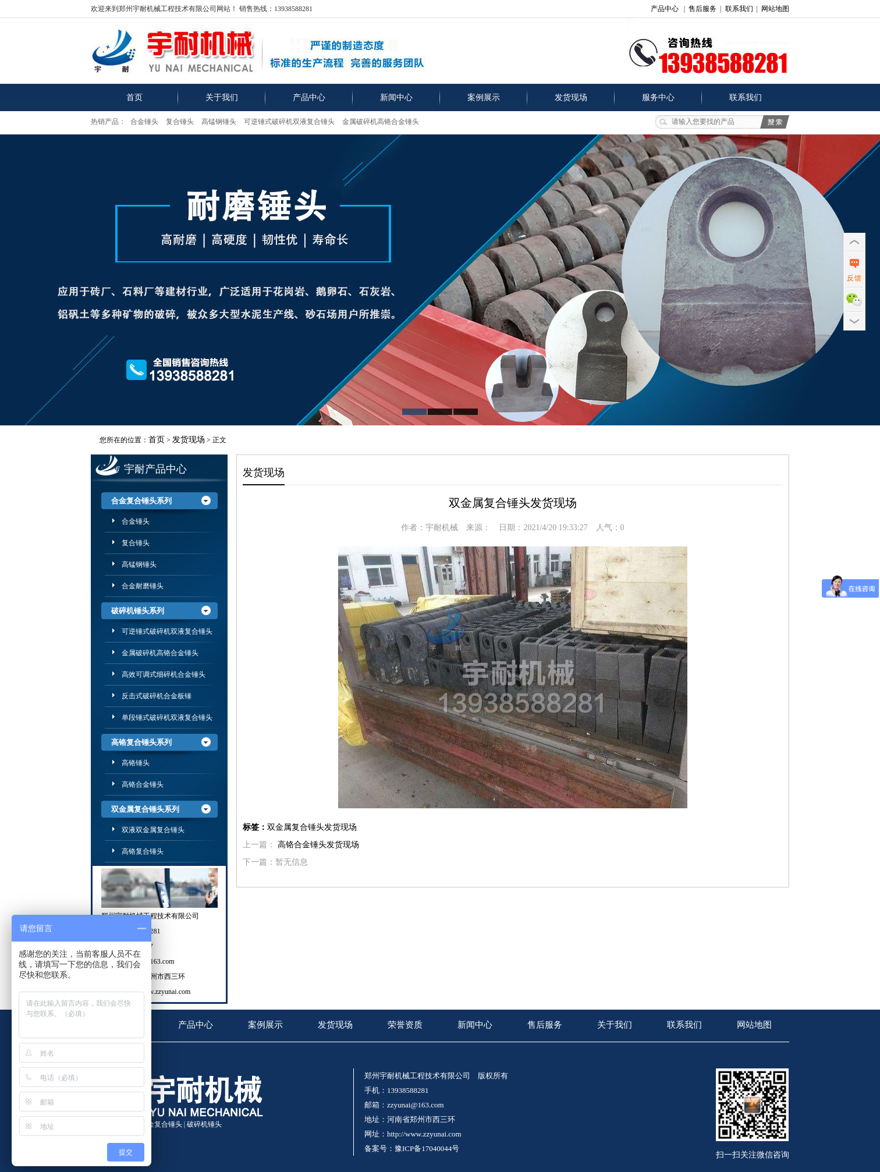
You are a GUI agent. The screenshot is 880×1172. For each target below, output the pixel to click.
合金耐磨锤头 (143, 586)
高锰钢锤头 (218, 122)
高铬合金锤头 (143, 784)
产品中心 (665, 9)
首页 (134, 97)
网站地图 (775, 9)
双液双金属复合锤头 (153, 830)
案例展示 (483, 97)
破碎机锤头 (204, 1124)
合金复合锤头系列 (141, 500)
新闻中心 (396, 97)
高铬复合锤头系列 (141, 742)
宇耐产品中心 (155, 469)
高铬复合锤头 (143, 851)
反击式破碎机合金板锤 (156, 696)
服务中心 (658, 97)
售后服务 (702, 9)
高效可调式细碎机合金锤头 (163, 674)
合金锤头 (144, 122)
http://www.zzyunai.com (156, 992)
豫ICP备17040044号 (427, 1148)
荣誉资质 (405, 1024)
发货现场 (571, 97)
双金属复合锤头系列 (145, 809)
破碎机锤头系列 (137, 610)
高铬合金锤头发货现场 (318, 844)
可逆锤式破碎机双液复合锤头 (289, 122)
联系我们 (739, 9)
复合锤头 (180, 122)
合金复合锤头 (161, 1124)
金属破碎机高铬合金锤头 (380, 122)
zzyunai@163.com (415, 1104)
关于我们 (221, 97)
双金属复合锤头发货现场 (312, 827)
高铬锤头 (136, 763)
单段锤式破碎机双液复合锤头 (167, 717)
